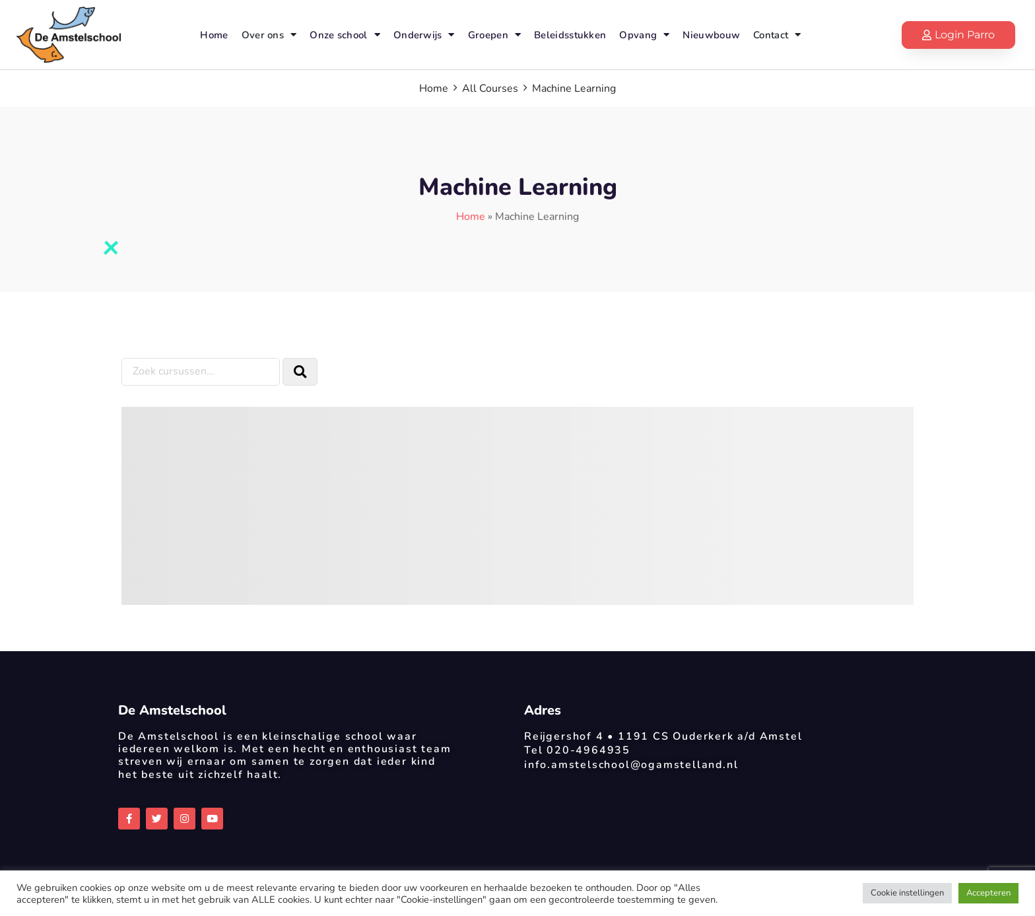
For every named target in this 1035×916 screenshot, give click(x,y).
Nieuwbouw (711, 35)
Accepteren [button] (988, 893)
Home (214, 35)
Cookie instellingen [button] (907, 893)
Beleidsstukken (570, 35)
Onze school (345, 34)
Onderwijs (424, 34)
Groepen (494, 34)
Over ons (269, 34)
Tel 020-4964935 (577, 750)
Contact (777, 34)
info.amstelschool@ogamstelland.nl (631, 764)
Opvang (644, 34)
